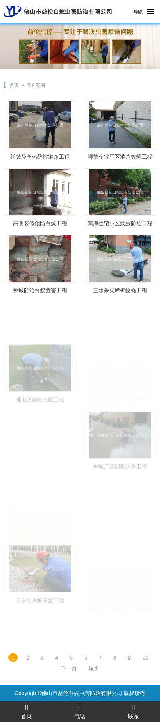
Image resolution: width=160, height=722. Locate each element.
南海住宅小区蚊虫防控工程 (120, 223)
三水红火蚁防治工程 (40, 615)
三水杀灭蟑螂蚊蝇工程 (120, 290)
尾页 (93, 668)
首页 (14, 85)
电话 (80, 711)
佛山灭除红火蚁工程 (40, 415)
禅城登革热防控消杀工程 (40, 157)
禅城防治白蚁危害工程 (40, 290)
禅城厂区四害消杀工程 (120, 481)
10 (145, 658)
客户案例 (36, 85)
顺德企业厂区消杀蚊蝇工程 (120, 157)
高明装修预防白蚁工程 (40, 223)
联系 (133, 711)
